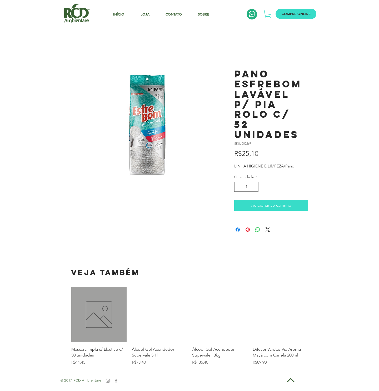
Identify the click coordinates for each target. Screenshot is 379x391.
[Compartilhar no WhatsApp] (258, 229)
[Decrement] (238, 186)
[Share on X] (268, 229)
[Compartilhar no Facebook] (238, 229)
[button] (268, 14)
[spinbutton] (246, 186)
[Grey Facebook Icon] (116, 380)
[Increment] (254, 186)
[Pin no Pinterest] (248, 229)
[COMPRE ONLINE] (296, 14)
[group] (189, 326)
